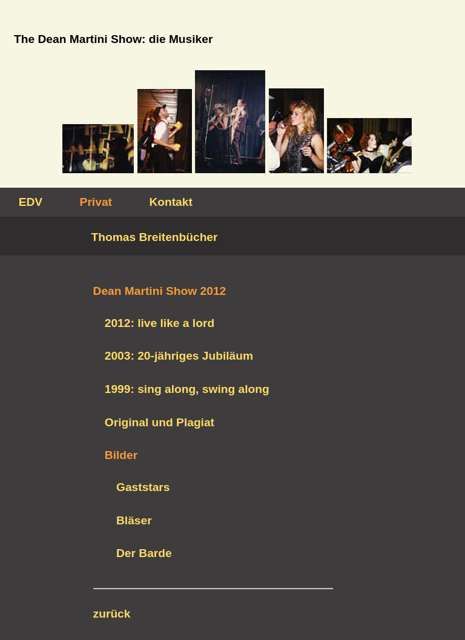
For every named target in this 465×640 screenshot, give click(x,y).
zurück (112, 613)
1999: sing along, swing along (187, 389)
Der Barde (144, 553)
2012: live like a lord (159, 323)
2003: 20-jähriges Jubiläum (179, 355)
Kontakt (170, 202)
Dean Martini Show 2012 (159, 291)
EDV (30, 202)
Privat (96, 202)
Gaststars (143, 487)
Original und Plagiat (159, 422)
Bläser (134, 520)
